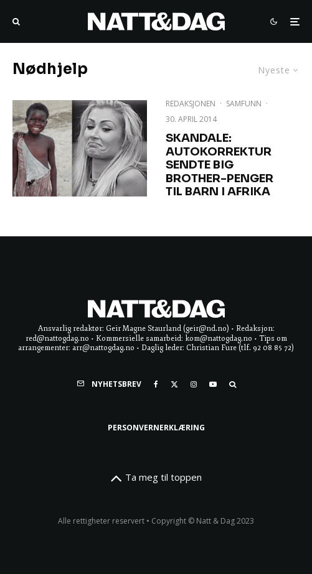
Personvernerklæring (156, 427)
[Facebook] (156, 384)
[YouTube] (213, 384)
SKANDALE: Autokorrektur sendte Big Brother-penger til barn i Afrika (219, 165)
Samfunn (244, 103)
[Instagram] (193, 384)
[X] (174, 384)
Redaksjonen (190, 103)
